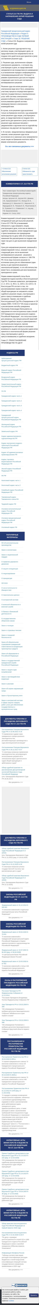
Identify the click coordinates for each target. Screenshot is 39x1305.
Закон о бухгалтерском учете (11, 695)
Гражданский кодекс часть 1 (11, 396)
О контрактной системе (9, 600)
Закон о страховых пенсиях (11, 630)
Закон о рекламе (7, 684)
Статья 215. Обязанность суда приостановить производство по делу (29, 174)
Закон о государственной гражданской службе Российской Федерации (10, 663)
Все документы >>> (16, 782)
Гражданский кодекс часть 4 (11, 410)
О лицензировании (8, 573)
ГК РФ (3, 391)
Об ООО (4, 583)
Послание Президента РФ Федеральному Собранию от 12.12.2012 (12, 993)
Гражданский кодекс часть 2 (11, 401)
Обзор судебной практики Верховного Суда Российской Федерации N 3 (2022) (15, 851)
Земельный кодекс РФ (9, 431)
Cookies (11, 1301)
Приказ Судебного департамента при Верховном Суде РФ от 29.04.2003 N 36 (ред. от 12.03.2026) (15, 1191)
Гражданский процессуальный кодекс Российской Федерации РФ (11, 417)
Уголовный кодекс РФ (9, 527)
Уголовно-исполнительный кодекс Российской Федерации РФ (11, 511)
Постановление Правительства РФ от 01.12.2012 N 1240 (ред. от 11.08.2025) (15, 1091)
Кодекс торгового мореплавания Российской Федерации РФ (11, 462)
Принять (33, 1295)
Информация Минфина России (13, 1253)
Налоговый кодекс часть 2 (10, 485)
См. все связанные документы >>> (19, 146)
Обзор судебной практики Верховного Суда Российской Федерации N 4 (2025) (15, 878)
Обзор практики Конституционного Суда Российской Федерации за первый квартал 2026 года (14, 1226)
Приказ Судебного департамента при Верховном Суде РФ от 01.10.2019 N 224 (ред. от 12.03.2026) (15, 1155)
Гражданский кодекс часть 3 (11, 405)
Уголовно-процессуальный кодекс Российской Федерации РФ (11, 520)
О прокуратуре (6, 578)
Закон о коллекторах (8, 550)
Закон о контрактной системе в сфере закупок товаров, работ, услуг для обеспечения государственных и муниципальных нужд (12, 704)
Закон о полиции (7, 625)
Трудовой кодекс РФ (8, 504)
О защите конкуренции (9, 569)
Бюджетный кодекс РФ (9, 365)
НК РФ (3, 475)
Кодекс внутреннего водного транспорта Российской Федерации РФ (11, 445)
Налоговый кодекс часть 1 (10, 480)
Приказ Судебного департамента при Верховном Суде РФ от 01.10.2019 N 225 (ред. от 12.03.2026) (15, 1173)
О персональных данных (10, 595)
